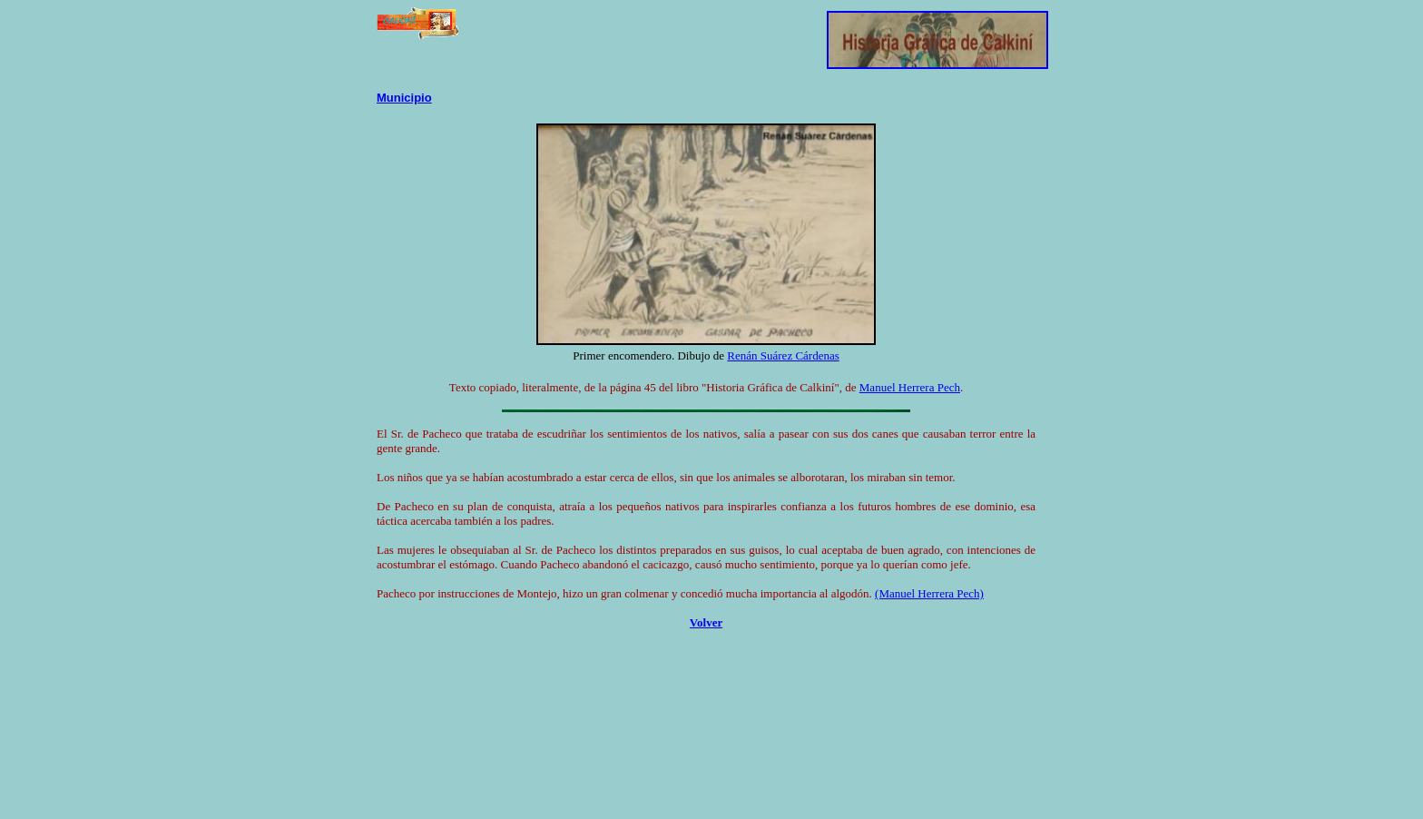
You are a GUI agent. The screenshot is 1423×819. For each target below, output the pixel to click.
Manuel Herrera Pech (909, 387)
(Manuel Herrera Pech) (929, 593)
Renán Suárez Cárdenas (783, 355)
